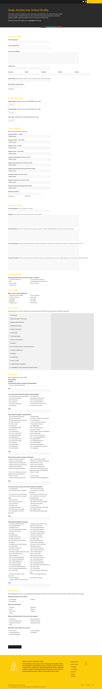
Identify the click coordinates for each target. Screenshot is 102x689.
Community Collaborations (16, 621)
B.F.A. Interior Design (35, 433)
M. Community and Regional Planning (18, 529)
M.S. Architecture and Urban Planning (18, 494)
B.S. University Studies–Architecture (39, 446)
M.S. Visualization (14, 570)
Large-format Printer (14, 297)
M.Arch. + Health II (14, 475)
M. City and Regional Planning (37, 527)
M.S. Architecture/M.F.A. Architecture (18, 490)
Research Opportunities (15, 634)
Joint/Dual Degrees (35, 630)
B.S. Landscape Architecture (37, 444)
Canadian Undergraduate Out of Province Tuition (20, 163)
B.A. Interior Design (35, 429)
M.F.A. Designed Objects (36, 551)
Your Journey (74, 669)
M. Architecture (34, 505)
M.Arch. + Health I (35, 472)
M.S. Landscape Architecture (37, 562)
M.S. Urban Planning (35, 568)
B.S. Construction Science (16, 438)
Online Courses (13, 283)
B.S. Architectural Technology (37, 435)
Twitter (26, 72)
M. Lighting (12, 542)
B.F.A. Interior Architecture (16, 433)
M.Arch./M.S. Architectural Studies (17, 468)
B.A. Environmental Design (37, 427)
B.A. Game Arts (13, 429)
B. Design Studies (35, 416)
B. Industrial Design (35, 420)
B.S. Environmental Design (16, 440)
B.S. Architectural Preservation (38, 398)
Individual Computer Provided (16, 295)
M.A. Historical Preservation (37, 548)
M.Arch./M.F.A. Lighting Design (38, 466)
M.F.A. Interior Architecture (16, 553)
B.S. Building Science (14, 437)
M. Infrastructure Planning (37, 537)
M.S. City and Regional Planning (17, 557)
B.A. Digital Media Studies (15, 427)
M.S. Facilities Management (16, 561)
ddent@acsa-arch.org (35, 20)
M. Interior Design (35, 538)
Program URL (11, 66)
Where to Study (74, 661)
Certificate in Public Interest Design (39, 523)
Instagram (43, 72)
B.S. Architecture (35, 396)
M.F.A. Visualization (14, 555)
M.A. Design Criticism (36, 546)
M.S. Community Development (38, 557)
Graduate (33, 599)
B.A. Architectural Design (15, 403)
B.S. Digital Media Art (35, 438)
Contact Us (73, 671)
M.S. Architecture (13, 499)
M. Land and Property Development (18, 540)
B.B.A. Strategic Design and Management (40, 431)
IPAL (11, 281)
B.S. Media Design (14, 446)
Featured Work (29, 78)
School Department (13, 39)
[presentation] (19, 640)
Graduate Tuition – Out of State (16, 151)
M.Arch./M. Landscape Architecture (18, 477)
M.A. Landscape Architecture (37, 549)
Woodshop (12, 299)
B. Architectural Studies (36, 405)
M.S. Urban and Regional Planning (17, 566)
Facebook (10, 72)
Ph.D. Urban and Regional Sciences (39, 574)
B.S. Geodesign (13, 442)
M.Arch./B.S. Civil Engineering (16, 461)
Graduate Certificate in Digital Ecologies (19, 579)
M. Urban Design (34, 475)
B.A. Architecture (13, 401)
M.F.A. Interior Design (35, 553)
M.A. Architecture (14, 505)
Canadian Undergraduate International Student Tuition (21, 168)
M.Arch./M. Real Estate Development (18, 464)
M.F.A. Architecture (14, 503)
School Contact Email (13, 45)
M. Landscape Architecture (37, 540)
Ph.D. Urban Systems (14, 577)
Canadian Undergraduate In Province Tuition (19, 157)
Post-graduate (13, 601)
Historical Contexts (35, 619)
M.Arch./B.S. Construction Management (40, 461)
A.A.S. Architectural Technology (17, 416)
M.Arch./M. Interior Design (37, 462)
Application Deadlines (13, 191)
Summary (25, 214)
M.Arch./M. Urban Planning (37, 464)
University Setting (41, 229)
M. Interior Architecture (15, 538)
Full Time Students (20, 208)
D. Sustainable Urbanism (15, 525)
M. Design (12, 533)
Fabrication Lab (13, 302)
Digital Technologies (35, 621)
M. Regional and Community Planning (18, 544)
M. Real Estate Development (37, 542)
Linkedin (60, 72)
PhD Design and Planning (36, 577)
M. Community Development (37, 529)
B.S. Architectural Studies (15, 398)
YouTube (76, 72)
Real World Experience (15, 632)
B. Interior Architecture (15, 422)
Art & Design (12, 619)
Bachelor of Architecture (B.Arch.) (17, 385)
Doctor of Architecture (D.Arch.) (38, 459)
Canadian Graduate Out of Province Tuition (18, 180)
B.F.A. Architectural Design (37, 400)
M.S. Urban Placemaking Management (18, 568)
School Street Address (14, 51)
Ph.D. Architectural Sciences (37, 488)
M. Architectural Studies (15, 507)
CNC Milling (33, 301)
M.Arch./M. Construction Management (39, 477)
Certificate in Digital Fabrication (17, 523)
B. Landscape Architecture (37, 424)
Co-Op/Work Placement (15, 279)
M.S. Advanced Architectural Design (39, 501)
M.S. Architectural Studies (37, 499)
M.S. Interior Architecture (15, 562)
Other (9, 388)
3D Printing (33, 299)
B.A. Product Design (14, 431)
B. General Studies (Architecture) (38, 403)
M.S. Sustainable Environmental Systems (40, 564)
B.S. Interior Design (14, 444)
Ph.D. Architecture (14, 488)
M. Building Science (14, 527)
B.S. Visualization (35, 448)
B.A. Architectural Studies (37, 401)
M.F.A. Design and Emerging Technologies (19, 551)
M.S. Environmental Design (37, 559)
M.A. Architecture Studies (37, 503)
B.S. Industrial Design (35, 442)
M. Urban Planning (14, 546)
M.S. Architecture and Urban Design (39, 494)
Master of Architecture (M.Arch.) (17, 459)
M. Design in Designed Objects (38, 533)
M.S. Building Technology (36, 555)
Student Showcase (73, 675)
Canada (32, 611)
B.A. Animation (13, 425)
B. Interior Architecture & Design (38, 422)
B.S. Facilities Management (37, 440)
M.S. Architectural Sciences (16, 501)
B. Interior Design (13, 424)
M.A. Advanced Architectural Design (39, 511)
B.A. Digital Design (35, 425)
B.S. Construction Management (38, 437)
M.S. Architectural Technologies (17, 509)
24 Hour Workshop (35, 295)
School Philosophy (45, 243)
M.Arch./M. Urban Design (36, 525)
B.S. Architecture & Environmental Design (19, 396)
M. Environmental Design (36, 535)
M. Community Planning (15, 531)
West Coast (12, 611)
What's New (73, 666)
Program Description (48, 258)
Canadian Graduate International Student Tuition (20, 185)
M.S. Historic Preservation (37, 561)
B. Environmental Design (15, 418)
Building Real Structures (15, 622)
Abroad (11, 613)
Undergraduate (13, 599)
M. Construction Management (38, 531)
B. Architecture (13, 405)
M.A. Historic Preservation (16, 548)
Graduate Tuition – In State (14, 145)
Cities (11, 624)
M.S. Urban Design (35, 566)
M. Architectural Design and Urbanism (39, 507)
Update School (15, 646)
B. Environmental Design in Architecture (40, 418)
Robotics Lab (34, 302)
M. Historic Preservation (15, 537)
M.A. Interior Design (14, 549)
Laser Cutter (33, 297)
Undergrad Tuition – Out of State (16, 140)
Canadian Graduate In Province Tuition (17, 174)
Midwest (33, 609)
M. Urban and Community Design (38, 544)
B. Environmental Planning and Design (18, 420)
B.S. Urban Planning (14, 448)
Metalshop (12, 301)
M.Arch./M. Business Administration (18, 462)
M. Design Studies (14, 535)
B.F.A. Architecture (14, 400)
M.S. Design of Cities (35, 509)
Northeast (12, 607)
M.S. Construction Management (17, 559)
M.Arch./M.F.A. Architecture (16, 466)
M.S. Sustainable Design (15, 564)
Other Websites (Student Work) (16, 84)
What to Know (74, 664)
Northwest (33, 607)
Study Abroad (13, 285)
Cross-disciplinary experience (37, 279)
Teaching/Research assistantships (39, 281)
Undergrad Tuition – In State (15, 134)
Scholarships (34, 632)
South (11, 609)
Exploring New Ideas (35, 622)
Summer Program (35, 283)
